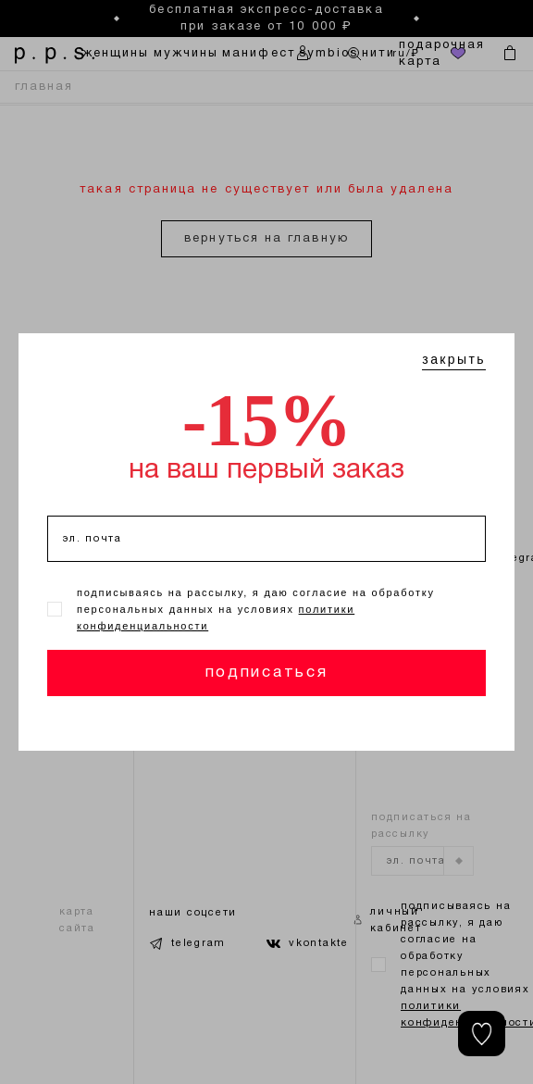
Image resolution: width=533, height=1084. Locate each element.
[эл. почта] (266, 539)
